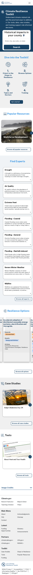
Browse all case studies (20, 423)
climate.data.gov (6, 540)
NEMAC (20, 543)
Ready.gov (5, 573)
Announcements (22, 532)
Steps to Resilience (23, 552)
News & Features (7, 502)
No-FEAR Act (22, 571)
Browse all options (22, 371)
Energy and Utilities (12, 340)
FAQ (2, 517)
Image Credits (7, 488)
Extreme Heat (10, 334)
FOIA (27, 569)
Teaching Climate (7, 505)
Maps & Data (21, 502)
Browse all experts (22, 299)
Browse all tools (23, 475)
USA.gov (20, 540)
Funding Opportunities (5, 530)
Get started (15, 102)
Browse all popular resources (17, 149)
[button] (31, 133)
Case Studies (5, 552)
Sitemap (20, 517)
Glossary (20, 529)
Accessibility (18, 569)
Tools (3, 555)
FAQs (19, 505)
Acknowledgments (23, 514)
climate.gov (5, 543)
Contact (4, 520)
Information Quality (8, 571)
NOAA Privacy (6, 569)
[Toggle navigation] (29, 3)
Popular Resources (23, 555)
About (3, 514)
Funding (4, 558)
